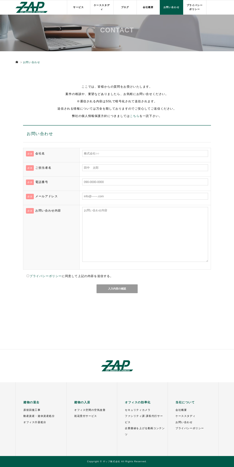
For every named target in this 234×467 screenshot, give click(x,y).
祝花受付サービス (85, 415)
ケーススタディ (102, 7)
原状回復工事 (32, 409)
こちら (134, 115)
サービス (78, 7)
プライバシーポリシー (195, 7)
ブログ (125, 7)
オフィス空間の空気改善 (90, 409)
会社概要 (148, 7)
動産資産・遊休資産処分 (39, 415)
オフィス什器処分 (34, 422)
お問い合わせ (171, 7)
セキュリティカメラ (137, 409)
